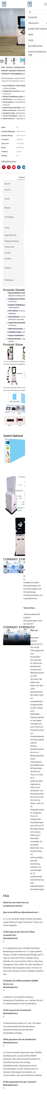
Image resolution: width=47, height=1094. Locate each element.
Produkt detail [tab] (23, 177)
